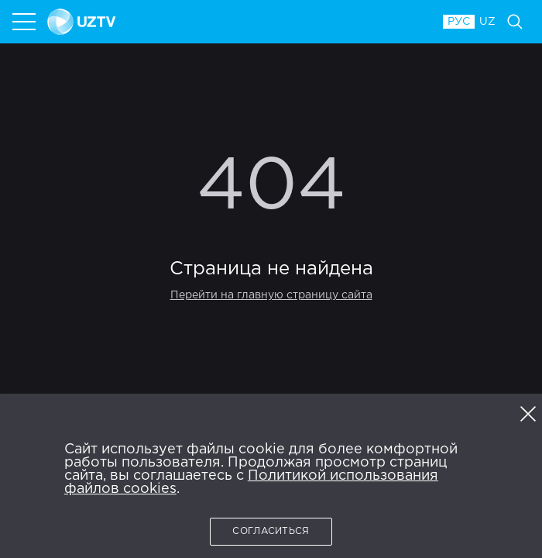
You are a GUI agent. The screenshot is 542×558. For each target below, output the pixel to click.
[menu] (25, 21)
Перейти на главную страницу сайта (271, 295)
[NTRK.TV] (238, 21)
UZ (487, 21)
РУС (459, 21)
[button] (528, 414)
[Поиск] (515, 21)
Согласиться (270, 531)
